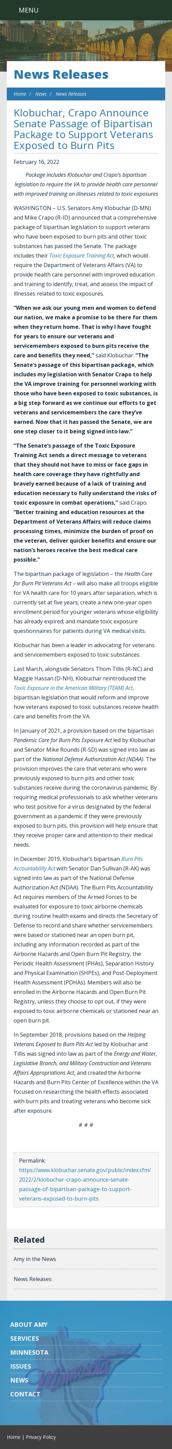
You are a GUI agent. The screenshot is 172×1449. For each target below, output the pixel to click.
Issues (20, 1366)
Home (20, 94)
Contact (25, 1394)
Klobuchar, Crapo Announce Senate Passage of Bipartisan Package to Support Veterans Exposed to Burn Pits (83, 129)
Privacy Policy (41, 1437)
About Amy (29, 1324)
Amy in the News (35, 1259)
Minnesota (29, 1352)
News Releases (61, 74)
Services (24, 1338)
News (41, 94)
